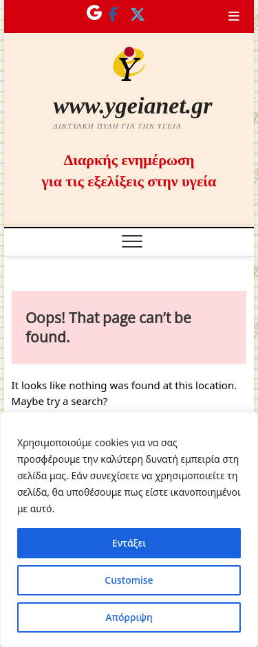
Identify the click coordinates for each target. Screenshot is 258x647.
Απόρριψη (128, 617)
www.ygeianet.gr (132, 105)
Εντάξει (129, 542)
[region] (129, 529)
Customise (129, 579)
